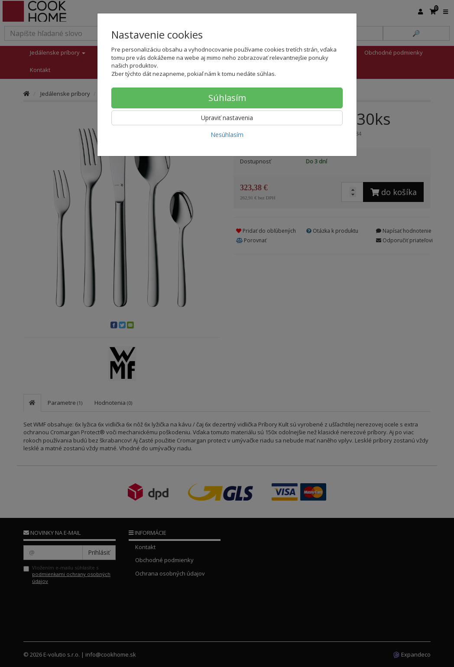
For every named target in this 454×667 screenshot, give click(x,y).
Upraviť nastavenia (227, 118)
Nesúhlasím (227, 134)
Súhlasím (227, 98)
